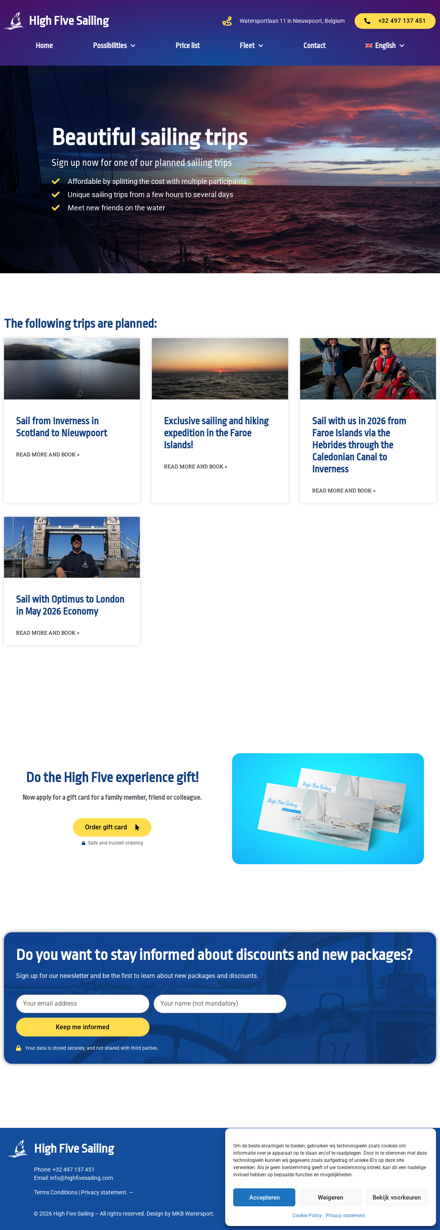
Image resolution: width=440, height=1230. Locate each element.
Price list (188, 46)
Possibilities (114, 45)
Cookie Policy (307, 1215)
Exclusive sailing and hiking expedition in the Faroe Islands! (216, 433)
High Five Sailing (69, 21)
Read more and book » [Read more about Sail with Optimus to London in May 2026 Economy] (47, 632)
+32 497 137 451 (74, 1169)
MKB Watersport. (193, 1213)
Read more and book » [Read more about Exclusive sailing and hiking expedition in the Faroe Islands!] (195, 466)
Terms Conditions (55, 1192)
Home (44, 46)
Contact (314, 46)
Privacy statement (345, 1215)
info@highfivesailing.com (81, 1178)
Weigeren (330, 1197)
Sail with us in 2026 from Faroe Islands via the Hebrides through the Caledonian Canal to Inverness (359, 445)
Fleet (251, 45)
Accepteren (264, 1197)
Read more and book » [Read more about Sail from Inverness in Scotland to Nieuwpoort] (47, 454)
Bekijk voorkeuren (397, 1197)
